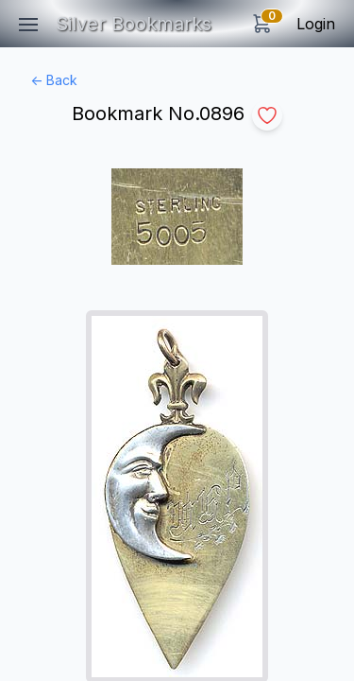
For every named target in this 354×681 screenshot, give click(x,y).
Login (315, 23)
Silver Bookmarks (133, 23)
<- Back (53, 80)
